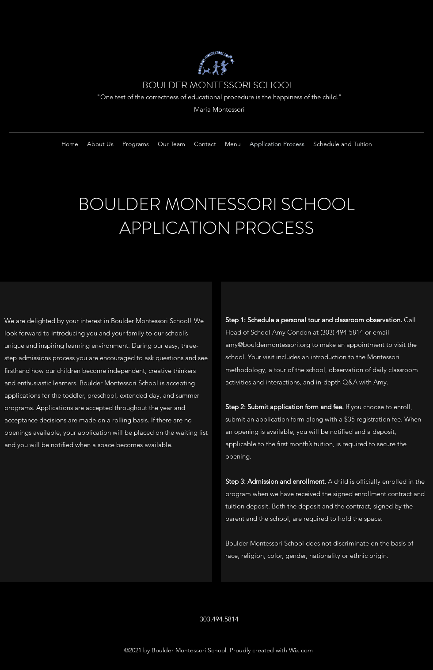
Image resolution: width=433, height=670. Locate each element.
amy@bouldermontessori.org (267, 344)
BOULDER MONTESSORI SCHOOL (218, 85)
